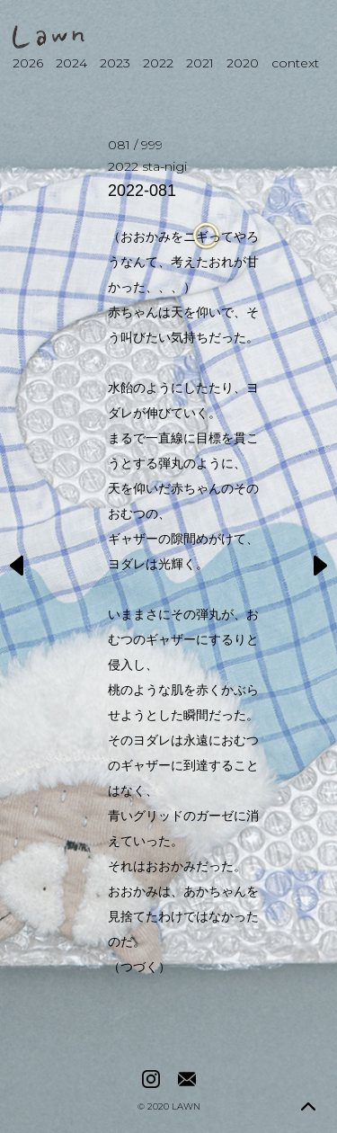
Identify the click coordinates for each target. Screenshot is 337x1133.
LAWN (186, 1106)
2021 (200, 63)
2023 (115, 63)
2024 (71, 63)
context (295, 63)
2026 (28, 63)
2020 (242, 63)
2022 (158, 63)
